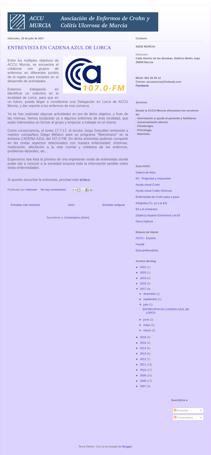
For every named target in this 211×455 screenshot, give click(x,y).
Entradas (181, 410)
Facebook (142, 85)
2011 (143, 364)
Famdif (140, 244)
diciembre (149, 293)
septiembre (150, 299)
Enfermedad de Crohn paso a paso (157, 196)
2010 (143, 369)
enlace (85, 180)
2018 (143, 283)
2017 (143, 288)
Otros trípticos (144, 221)
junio (146, 319)
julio (146, 304)
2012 (143, 359)
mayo (147, 325)
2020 (143, 272)
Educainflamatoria (147, 250)
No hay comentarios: (54, 189)
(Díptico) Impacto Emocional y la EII (158, 215)
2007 (143, 386)
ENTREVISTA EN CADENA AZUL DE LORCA (59, 47)
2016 (143, 337)
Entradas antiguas (113, 204)
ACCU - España (145, 238)
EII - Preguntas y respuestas (153, 178)
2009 (143, 375)
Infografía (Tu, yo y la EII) (151, 203)
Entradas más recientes (25, 204)
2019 (143, 278)
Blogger (127, 446)
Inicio (71, 204)
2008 (143, 380)
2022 (143, 267)
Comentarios (183, 417)
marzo (147, 330)
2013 (143, 353)
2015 (143, 342)
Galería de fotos (146, 172)
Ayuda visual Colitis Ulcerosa (154, 190)
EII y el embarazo (146, 209)
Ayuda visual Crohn (148, 184)
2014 (143, 348)
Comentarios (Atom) (76, 217)
